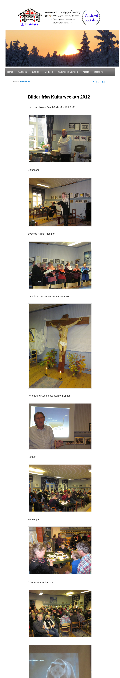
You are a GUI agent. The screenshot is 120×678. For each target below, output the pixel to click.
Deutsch (49, 72)
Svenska (22, 72)
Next (104, 82)
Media (86, 72)
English (35, 72)
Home (10, 72)
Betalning (98, 72)
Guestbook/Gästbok (68, 72)
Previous (95, 82)
